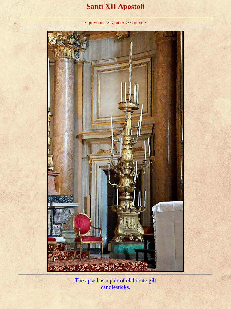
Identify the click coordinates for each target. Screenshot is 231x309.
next (138, 22)
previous (97, 22)
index (119, 22)
